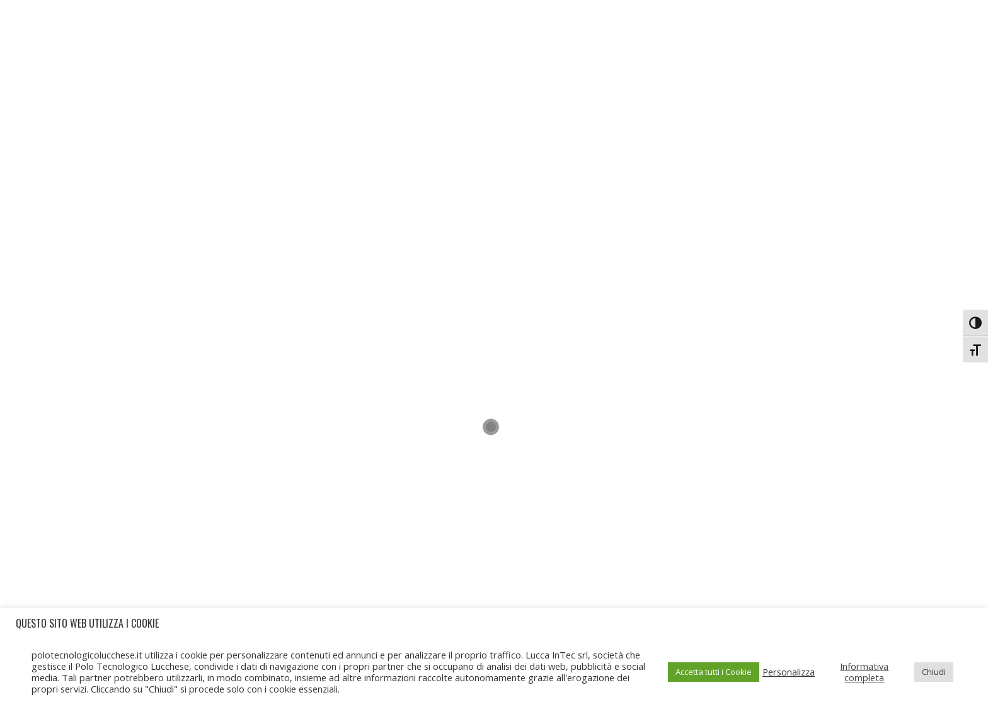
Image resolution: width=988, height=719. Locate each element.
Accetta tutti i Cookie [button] (713, 671)
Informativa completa (864, 671)
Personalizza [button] (788, 671)
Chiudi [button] (934, 671)
